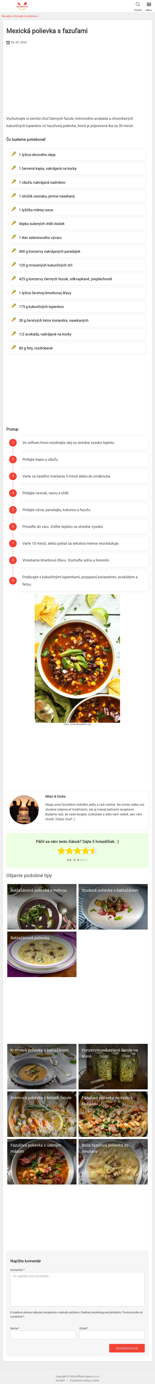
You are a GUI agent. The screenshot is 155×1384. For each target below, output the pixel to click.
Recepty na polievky (25, 16)
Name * (15, 1328)
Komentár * (17, 1269)
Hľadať (138, 6)
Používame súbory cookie (84, 1380)
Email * (84, 1328)
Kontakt (60, 1380)
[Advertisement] (77, 76)
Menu (149, 6)
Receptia (7, 16)
